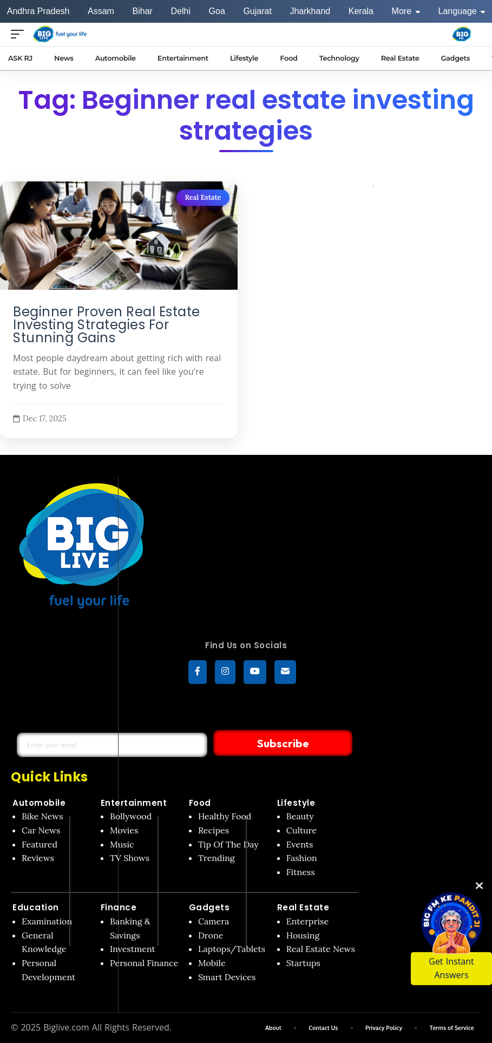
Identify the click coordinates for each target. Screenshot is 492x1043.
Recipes (213, 830)
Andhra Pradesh (38, 11)
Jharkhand (310, 11)
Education (35, 908)
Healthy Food (225, 816)
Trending (216, 858)
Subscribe (258, 743)
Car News (41, 830)
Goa (217, 11)
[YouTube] (255, 673)
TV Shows (129, 858)
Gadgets (209, 908)
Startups (303, 963)
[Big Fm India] (462, 34)
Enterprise (307, 921)
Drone (210, 935)
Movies (124, 830)
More (406, 11)
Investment (132, 949)
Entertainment (134, 803)
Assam (101, 11)
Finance (119, 908)
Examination (47, 921)
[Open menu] (20, 33)
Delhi (180, 11)
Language (462, 11)
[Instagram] (225, 673)
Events (299, 844)
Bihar (143, 11)
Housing (303, 935)
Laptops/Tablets (231, 949)
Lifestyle (296, 803)
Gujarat (257, 11)
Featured (39, 844)
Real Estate (203, 197)
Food (200, 803)
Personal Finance (144, 963)
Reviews (38, 858)
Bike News (42, 816)
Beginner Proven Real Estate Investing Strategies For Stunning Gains (106, 324)
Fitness (300, 872)
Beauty (300, 816)
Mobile (212, 963)
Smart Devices (227, 977)
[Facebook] (197, 673)
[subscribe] (285, 673)
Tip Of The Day (228, 844)
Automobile (38, 803)
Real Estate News (320, 949)
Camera (213, 921)
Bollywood (131, 816)
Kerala (361, 11)
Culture (301, 830)
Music (122, 844)
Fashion (301, 858)
